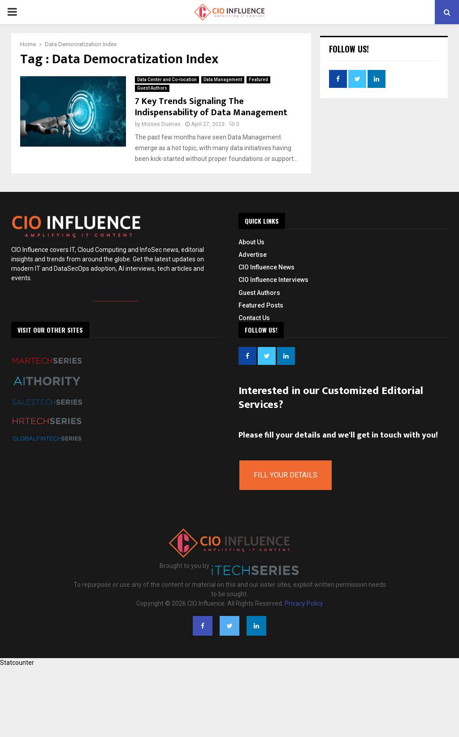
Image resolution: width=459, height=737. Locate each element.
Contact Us (254, 317)
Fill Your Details (285, 475)
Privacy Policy (304, 603)
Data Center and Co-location (167, 79)
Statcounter (17, 662)
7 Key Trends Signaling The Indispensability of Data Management (211, 107)
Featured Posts (260, 305)
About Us (251, 242)
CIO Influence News (266, 267)
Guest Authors (152, 88)
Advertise (252, 254)
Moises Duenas (161, 124)
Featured (258, 79)
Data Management (223, 79)
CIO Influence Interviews (273, 279)
